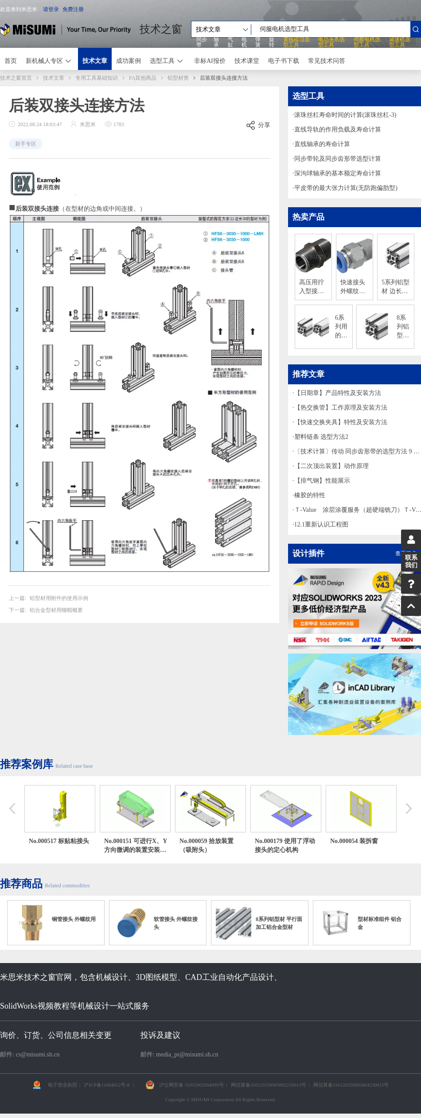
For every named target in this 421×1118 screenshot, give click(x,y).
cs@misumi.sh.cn (37, 1054)
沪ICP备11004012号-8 (106, 1084)
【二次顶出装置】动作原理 (331, 466)
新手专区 (25, 144)
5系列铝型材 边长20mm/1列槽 (395, 287)
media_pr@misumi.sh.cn (187, 1054)
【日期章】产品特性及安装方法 (337, 393)
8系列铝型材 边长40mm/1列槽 (403, 327)
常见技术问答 (326, 61)
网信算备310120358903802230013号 (269, 1084)
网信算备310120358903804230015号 (351, 1084)
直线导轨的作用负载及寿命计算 (337, 129)
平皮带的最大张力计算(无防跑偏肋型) (346, 188)
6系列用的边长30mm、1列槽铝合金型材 (341, 327)
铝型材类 (178, 78)
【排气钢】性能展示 (322, 480)
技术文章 (94, 61)
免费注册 (73, 9)
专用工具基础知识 (96, 78)
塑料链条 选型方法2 (321, 436)
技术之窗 (161, 29)
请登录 (51, 9)
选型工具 (162, 61)
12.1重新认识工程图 (321, 524)
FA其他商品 (142, 78)
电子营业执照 (62, 1084)
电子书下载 (283, 61)
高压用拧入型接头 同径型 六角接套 (312, 287)
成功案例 (128, 61)
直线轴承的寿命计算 (322, 144)
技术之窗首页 (16, 78)
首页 (10, 61)
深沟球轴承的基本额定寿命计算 (337, 173)
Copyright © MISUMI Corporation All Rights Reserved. (220, 1099)
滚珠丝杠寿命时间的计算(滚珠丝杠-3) (345, 115)
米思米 (65, 29)
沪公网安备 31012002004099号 (191, 1084)
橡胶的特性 (309, 495)
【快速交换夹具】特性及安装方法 (340, 422)
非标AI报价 (210, 61)
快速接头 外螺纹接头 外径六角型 (353, 287)
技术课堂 (246, 61)
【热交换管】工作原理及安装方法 (340, 407)
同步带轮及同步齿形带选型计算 (337, 158)
